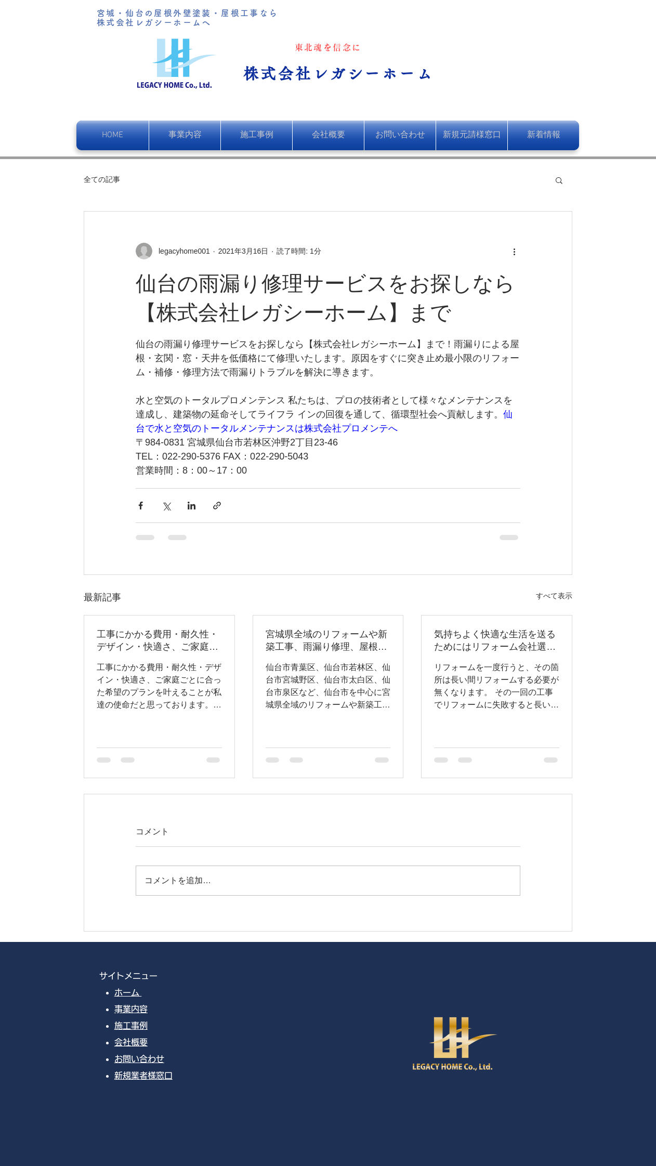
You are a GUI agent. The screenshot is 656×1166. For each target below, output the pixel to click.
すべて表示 (554, 596)
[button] (559, 180)
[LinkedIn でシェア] (191, 505)
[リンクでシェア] (217, 505)
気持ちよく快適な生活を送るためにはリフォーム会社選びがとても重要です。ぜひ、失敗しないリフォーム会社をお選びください (495, 641)
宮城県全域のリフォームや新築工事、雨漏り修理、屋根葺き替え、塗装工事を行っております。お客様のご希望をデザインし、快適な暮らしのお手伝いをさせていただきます (326, 641)
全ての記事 (102, 179)
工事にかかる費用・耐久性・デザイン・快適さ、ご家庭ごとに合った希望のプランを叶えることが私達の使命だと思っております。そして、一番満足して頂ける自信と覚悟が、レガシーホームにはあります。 (157, 641)
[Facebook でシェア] (141, 505)
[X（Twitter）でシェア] (166, 505)
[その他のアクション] (514, 251)
